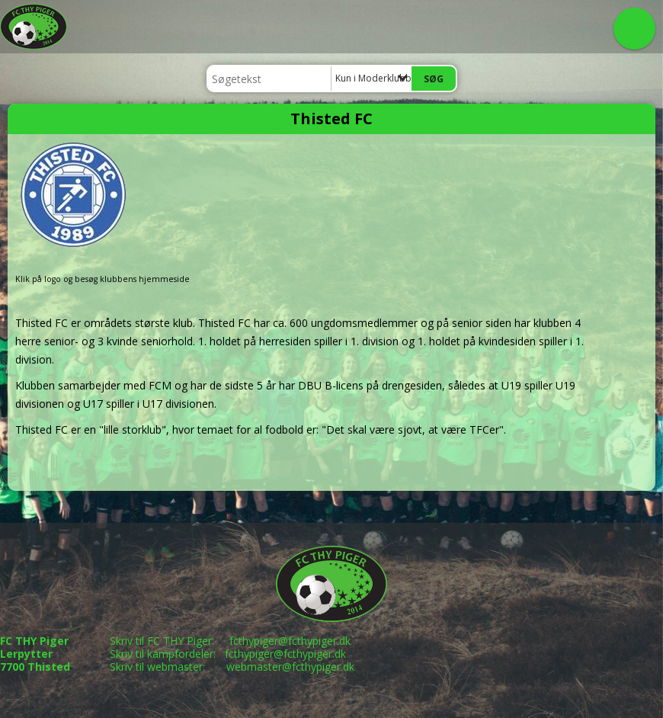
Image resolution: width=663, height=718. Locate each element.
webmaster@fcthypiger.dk (290, 666)
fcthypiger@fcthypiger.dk (290, 640)
